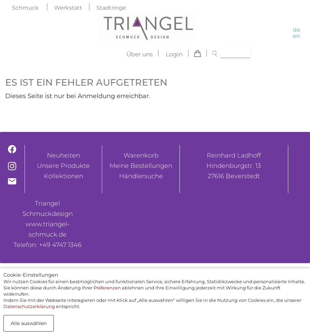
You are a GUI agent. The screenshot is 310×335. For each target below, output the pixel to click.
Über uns (139, 54)
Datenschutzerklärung (29, 306)
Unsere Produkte (63, 166)
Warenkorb (141, 155)
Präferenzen (107, 287)
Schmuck (25, 7)
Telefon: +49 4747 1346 (47, 245)
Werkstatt (68, 7)
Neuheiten (63, 155)
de (296, 29)
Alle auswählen (29, 323)
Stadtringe (111, 7)
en (296, 35)
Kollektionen (63, 176)
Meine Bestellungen (140, 166)
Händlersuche (141, 176)
